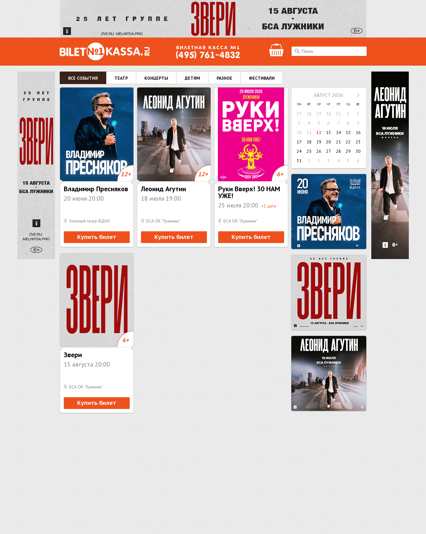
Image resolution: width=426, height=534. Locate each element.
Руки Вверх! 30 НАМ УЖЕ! (249, 192)
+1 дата (268, 206)
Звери (73, 354)
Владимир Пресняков (96, 188)
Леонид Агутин (163, 188)
